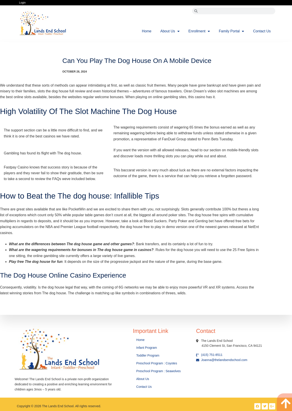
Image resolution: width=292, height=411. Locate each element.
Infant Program (146, 347)
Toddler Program (147, 355)
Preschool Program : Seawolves (158, 371)
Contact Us (262, 31)
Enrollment (199, 31)
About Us (170, 31)
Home (146, 31)
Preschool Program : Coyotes (156, 363)
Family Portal (231, 31)
